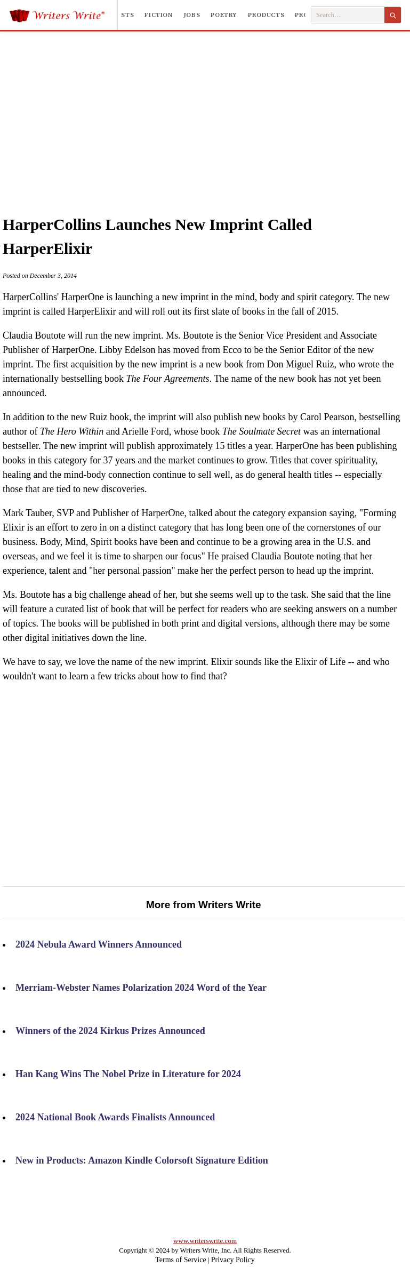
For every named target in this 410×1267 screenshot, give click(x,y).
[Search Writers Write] (347, 15)
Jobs (191, 15)
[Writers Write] (63, 15)
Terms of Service (180, 1260)
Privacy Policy (233, 1260)
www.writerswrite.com (205, 1241)
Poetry (224, 15)
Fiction (158, 15)
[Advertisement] (220, 111)
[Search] (392, 15)
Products (266, 15)
